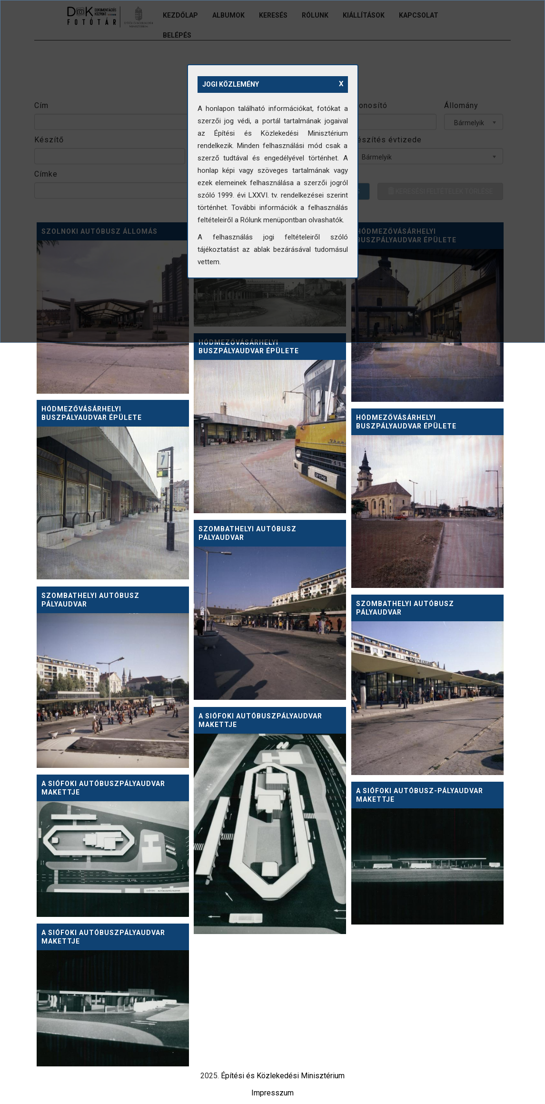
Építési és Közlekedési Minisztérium (283, 1075)
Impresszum (272, 1092)
